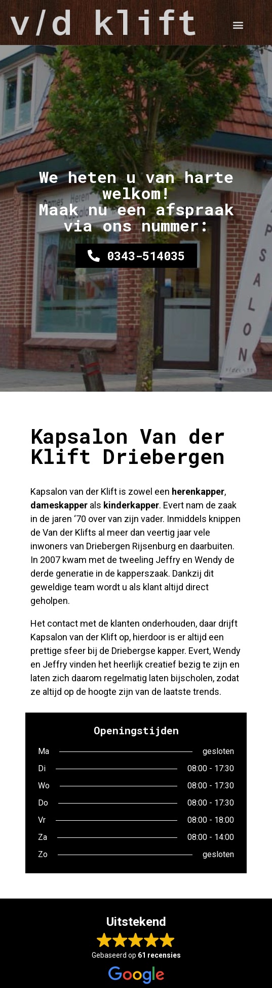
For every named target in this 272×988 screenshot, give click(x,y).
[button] (237, 25)
